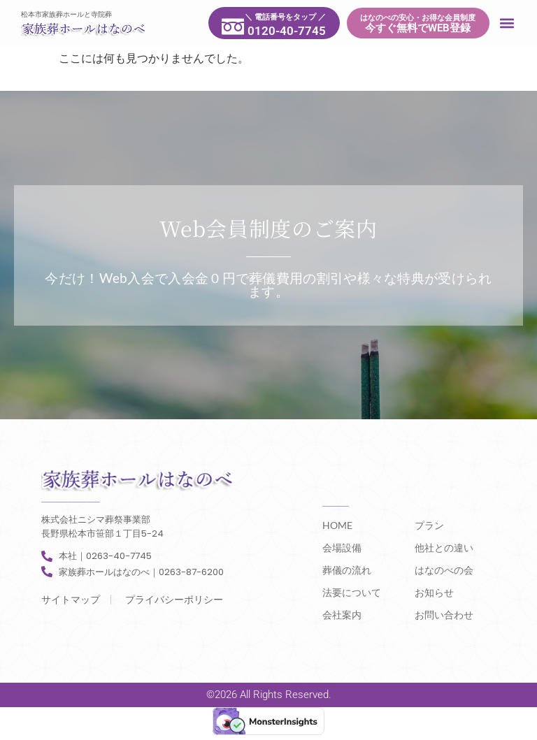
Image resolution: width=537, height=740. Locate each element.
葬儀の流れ (346, 570)
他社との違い (444, 547)
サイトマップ (70, 599)
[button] (507, 23)
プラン (429, 525)
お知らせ (434, 592)
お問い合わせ (444, 615)
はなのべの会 (444, 570)
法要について (351, 592)
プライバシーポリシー (174, 599)
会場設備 (341, 547)
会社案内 (341, 615)
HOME (337, 525)
